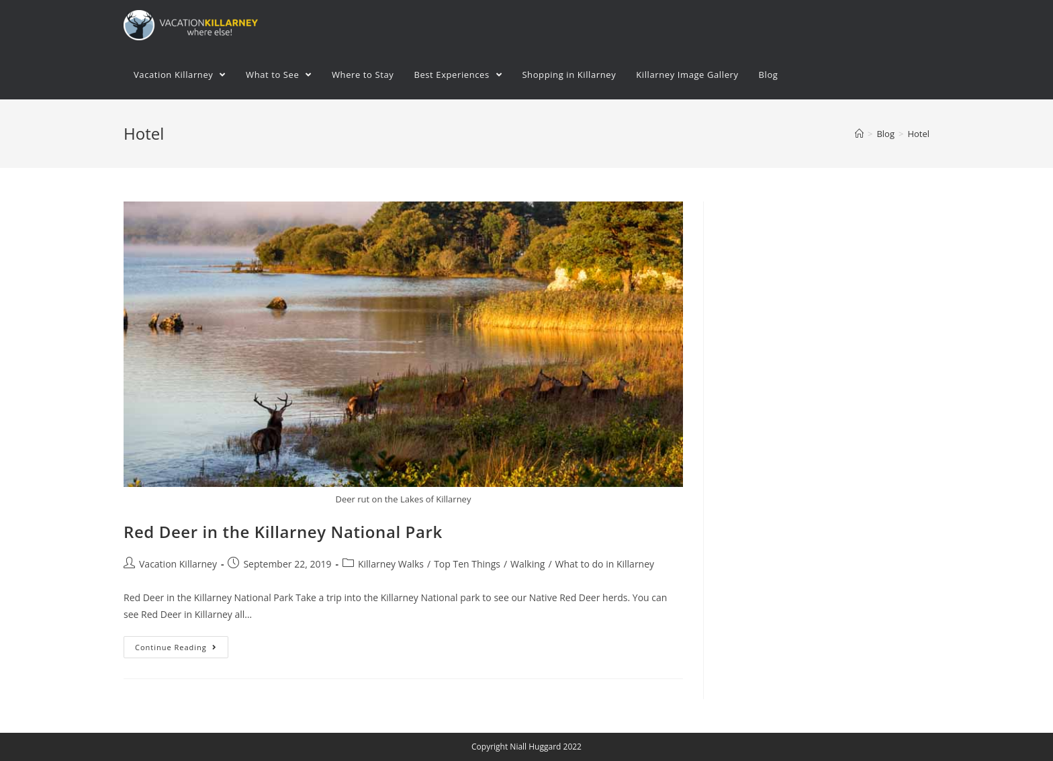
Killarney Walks (391, 563)
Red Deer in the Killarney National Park (283, 532)
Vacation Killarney (178, 563)
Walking (527, 563)
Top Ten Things (467, 563)
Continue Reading (176, 647)
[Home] (859, 134)
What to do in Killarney (605, 563)
